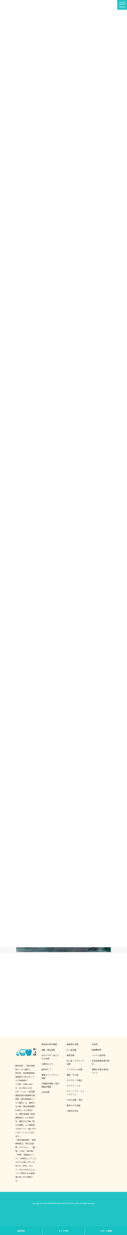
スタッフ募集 (106, 1230)
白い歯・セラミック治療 (75, 1062)
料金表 (95, 1044)
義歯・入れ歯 (72, 1074)
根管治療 (70, 1055)
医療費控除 (97, 1049)
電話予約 (21, 1230)
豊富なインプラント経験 (50, 1076)
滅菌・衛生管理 (48, 1049)
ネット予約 (63, 1230)
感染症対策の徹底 (49, 1044)
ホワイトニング (73, 1085)
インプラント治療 (74, 1069)
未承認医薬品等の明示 (100, 1062)
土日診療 (45, 1092)
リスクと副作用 (98, 1055)
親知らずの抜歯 (73, 1105)
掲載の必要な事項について (100, 1071)
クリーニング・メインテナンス (75, 1093)
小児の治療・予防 (74, 1099)
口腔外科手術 (72, 1110)
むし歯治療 (71, 1049)
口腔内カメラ (47, 1064)
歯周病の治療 (72, 1044)
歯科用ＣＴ (46, 1069)
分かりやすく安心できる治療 (50, 1057)
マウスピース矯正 (74, 1080)
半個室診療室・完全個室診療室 (50, 1085)
